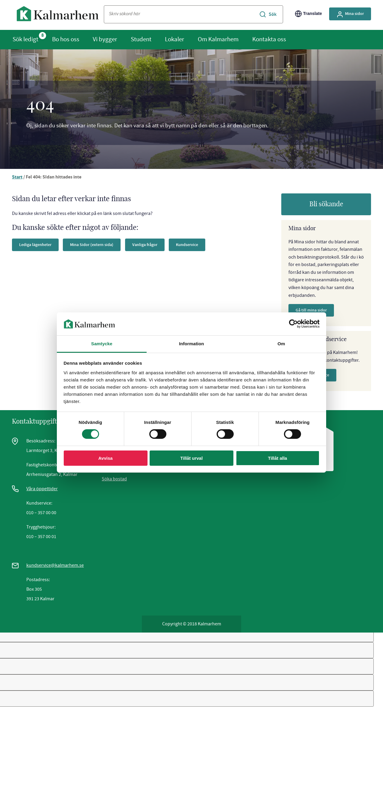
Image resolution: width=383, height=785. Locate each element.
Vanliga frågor (144, 245)
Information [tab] (191, 343)
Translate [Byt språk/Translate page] (308, 13)
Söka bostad (114, 479)
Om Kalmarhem (218, 39)
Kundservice (187, 245)
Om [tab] (281, 343)
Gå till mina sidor (311, 310)
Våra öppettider (42, 489)
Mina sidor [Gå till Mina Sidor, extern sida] (350, 14)
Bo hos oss (65, 39)
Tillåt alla (277, 458)
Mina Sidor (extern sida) (91, 245)
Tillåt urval (191, 458)
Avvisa (105, 458)
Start (17, 177)
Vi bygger (105, 39)
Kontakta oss (269, 39)
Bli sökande (326, 204)
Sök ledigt (25, 39)
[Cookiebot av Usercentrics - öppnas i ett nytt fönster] (293, 323)
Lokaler (174, 39)
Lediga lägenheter (35, 245)
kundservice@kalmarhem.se (55, 565)
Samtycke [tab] (102, 343)
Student (141, 39)
